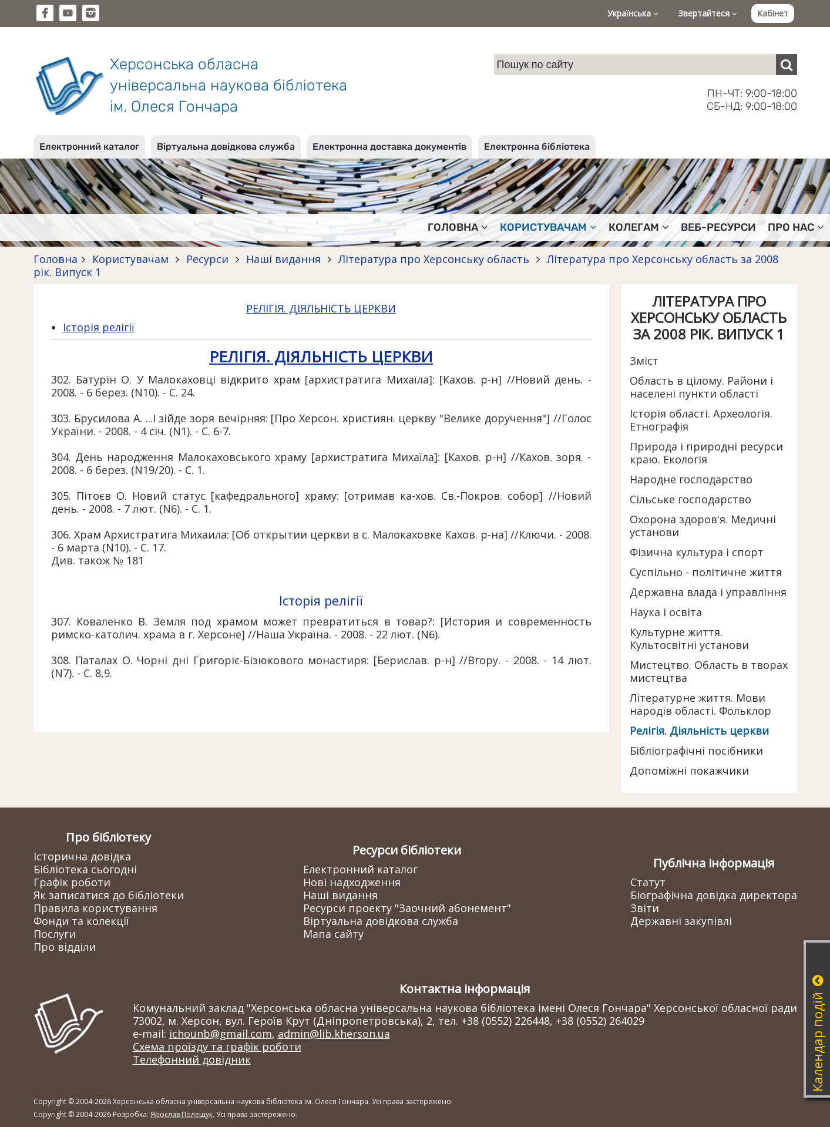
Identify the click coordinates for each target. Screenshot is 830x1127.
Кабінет (772, 13)
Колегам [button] (639, 227)
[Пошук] (786, 64)
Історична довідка (82, 856)
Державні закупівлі (681, 921)
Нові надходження (352, 882)
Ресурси (207, 259)
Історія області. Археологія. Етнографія (701, 420)
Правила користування (95, 908)
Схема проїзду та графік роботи (217, 1046)
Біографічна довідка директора (713, 895)
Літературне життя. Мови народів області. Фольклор (700, 704)
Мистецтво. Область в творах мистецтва (709, 671)
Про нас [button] (796, 227)
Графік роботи (71, 882)
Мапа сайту (333, 934)
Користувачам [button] (548, 227)
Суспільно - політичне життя (706, 572)
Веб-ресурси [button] (718, 227)
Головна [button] (458, 227)
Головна (55, 259)
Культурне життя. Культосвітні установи (689, 638)
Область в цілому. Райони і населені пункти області (701, 387)
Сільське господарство (690, 499)
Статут (648, 882)
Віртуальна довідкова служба (226, 146)
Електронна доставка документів (389, 146)
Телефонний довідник (192, 1059)
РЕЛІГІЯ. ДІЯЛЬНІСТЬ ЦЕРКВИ (321, 308)
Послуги (54, 934)
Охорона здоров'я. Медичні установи (703, 526)
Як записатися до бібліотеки (108, 895)
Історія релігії (99, 327)
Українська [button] (632, 13)
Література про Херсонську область (433, 259)
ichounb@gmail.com (220, 1034)
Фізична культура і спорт (697, 552)
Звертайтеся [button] (707, 13)
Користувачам (130, 259)
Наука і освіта (666, 611)
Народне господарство (691, 479)
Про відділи (64, 947)
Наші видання (283, 259)
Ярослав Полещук (181, 1114)
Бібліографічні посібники (696, 750)
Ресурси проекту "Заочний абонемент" (407, 908)
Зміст (644, 360)
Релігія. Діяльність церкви (699, 730)
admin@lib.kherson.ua (334, 1034)
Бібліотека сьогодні (85, 869)
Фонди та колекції (81, 921)
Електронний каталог (89, 146)
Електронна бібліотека (537, 146)
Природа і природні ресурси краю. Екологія (706, 453)
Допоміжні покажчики (689, 770)
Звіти (644, 908)
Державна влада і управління (708, 592)
